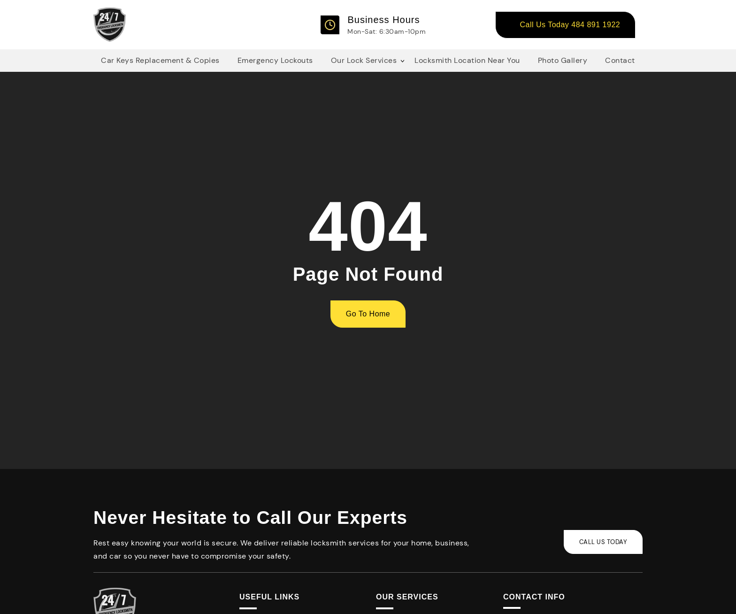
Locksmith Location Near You (467, 60)
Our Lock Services (364, 60)
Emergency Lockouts (275, 60)
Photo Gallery (563, 60)
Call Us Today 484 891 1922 (570, 25)
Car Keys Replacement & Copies (160, 60)
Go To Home (368, 314)
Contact (620, 60)
